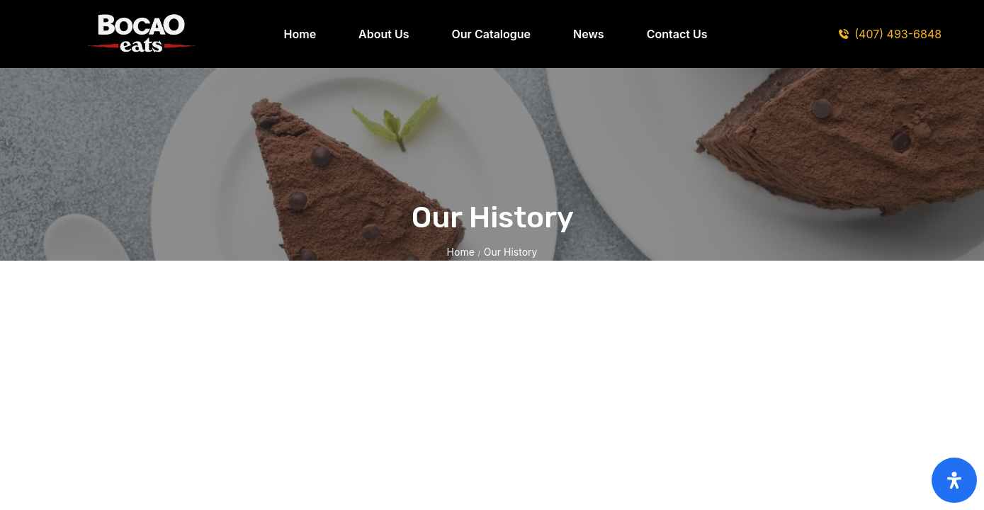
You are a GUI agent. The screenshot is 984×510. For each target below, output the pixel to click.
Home (461, 252)
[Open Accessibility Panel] (954, 480)
